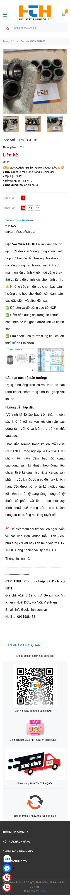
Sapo (43, 891)
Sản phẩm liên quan (22, 645)
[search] (8, 28)
